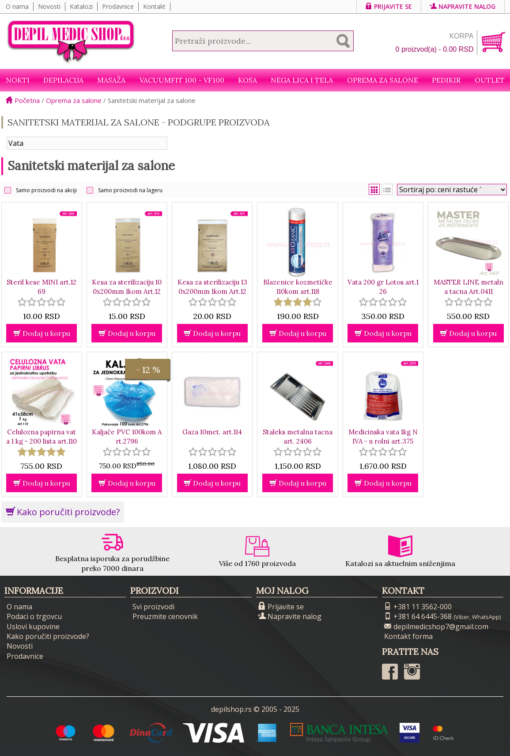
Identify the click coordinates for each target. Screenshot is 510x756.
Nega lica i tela (302, 80)
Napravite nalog (462, 6)
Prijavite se (389, 6)
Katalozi (81, 6)
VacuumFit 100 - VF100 (182, 80)
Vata (15, 143)
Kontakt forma (408, 636)
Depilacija (63, 80)
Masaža (111, 80)
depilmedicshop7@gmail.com (436, 626)
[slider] (41, 302)
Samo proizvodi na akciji (46, 190)
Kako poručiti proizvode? (63, 512)
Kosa (247, 80)
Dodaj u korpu (41, 333)
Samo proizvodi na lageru (130, 190)
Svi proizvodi (153, 607)
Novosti (49, 6)
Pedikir (446, 80)
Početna (23, 100)
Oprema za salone (382, 80)
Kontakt (154, 6)
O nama (17, 6)
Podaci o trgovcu (34, 616)
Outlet (490, 80)
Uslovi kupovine (33, 626)
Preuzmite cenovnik (165, 616)
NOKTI (18, 80)
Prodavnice (118, 6)
